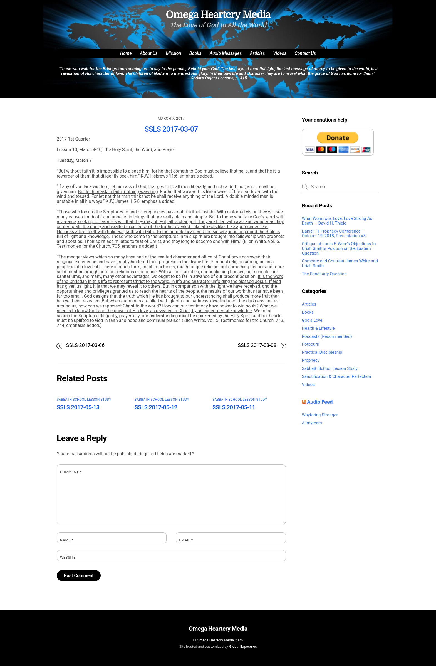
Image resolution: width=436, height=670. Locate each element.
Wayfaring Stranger (320, 419)
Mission (173, 57)
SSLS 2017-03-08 (257, 350)
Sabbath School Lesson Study (84, 404)
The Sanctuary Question (324, 277)
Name (66, 544)
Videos (279, 57)
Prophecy (310, 364)
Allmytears (312, 427)
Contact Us (305, 57)
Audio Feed (320, 406)
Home (126, 57)
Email (186, 544)
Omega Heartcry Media (215, 644)
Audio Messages (226, 57)
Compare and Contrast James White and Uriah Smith (340, 268)
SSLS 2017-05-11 (233, 411)
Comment (70, 477)
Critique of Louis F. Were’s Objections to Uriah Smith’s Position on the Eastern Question (339, 252)
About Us (149, 57)
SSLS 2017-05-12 (156, 411)
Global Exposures (243, 651)
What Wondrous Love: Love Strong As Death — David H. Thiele (337, 225)
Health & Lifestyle (318, 332)
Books (195, 57)
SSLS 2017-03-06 (85, 350)
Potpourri (310, 348)
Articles (257, 57)
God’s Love (312, 324)
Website (68, 562)
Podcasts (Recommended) (327, 340)
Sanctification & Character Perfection (336, 380)
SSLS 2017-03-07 (171, 133)
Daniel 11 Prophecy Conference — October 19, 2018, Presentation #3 (334, 238)
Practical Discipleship (322, 356)
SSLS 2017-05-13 (78, 411)
